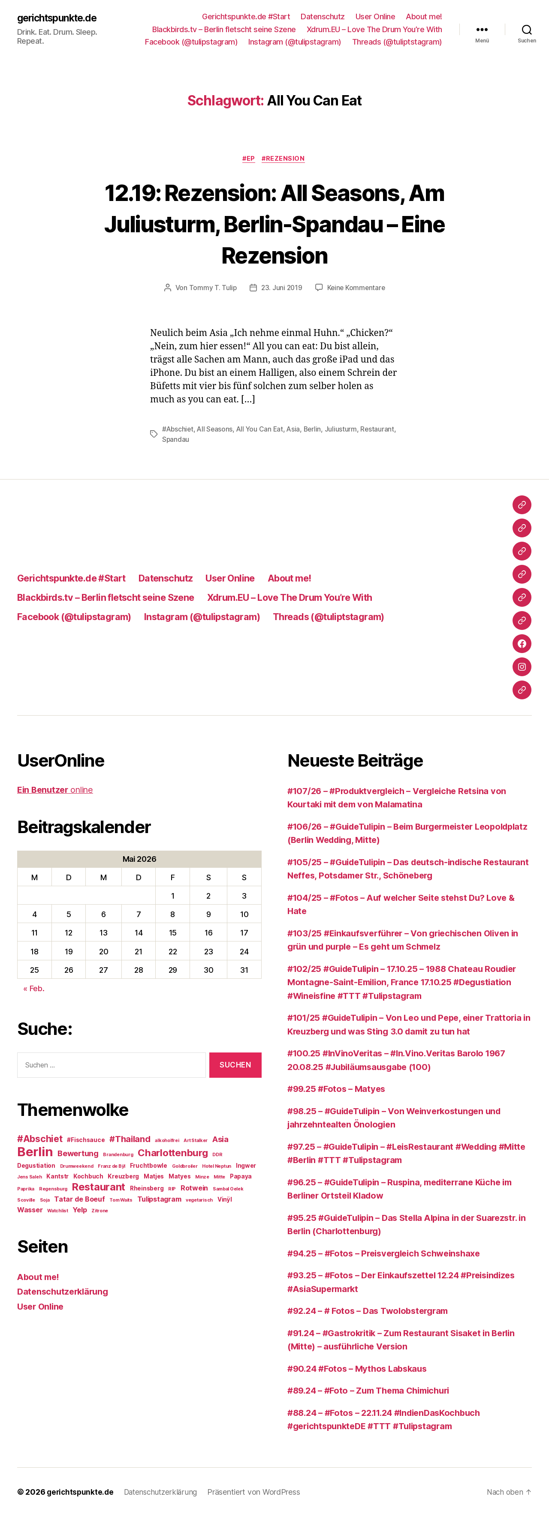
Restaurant (179, 440)
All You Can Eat (262, 430)
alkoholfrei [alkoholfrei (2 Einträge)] (167, 1141)
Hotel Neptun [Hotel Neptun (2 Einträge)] (216, 1166)
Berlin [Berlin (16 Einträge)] (35, 1152)
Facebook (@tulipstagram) (191, 41)
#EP (248, 159)
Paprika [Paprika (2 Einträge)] (25, 1189)
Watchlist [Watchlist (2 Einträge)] (57, 1211)
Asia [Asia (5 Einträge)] (220, 1139)
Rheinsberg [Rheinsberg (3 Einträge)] (146, 1188)
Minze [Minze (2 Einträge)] (202, 1177)
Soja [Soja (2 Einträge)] (45, 1200)
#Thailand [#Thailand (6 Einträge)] (130, 1139)
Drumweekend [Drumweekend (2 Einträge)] (77, 1166)
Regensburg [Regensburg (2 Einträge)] (53, 1189)
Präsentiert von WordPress (259, 1492)
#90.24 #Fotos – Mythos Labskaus (360, 1369)
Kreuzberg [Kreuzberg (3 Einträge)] (123, 1176)
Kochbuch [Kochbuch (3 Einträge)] (88, 1176)
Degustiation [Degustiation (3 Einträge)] (36, 1166)
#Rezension (286, 159)
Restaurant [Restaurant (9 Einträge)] (98, 1187)
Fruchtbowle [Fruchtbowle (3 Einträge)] (148, 1166)
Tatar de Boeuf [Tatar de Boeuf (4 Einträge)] (79, 1199)
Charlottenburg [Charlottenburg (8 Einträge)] (173, 1153)
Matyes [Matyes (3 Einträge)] (179, 1176)
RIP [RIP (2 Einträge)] (172, 1189)
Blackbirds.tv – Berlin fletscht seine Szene (224, 29)
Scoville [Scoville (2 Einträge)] (26, 1200)
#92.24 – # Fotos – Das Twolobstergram (372, 1311)
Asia (297, 430)
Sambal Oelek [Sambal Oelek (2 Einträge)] (228, 1189)
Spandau (213, 440)
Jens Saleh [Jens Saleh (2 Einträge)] (29, 1177)
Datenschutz (323, 16)
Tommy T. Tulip (211, 289)
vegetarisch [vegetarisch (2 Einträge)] (199, 1200)
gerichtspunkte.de (60, 18)
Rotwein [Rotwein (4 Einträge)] (194, 1188)
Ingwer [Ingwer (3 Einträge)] (246, 1166)
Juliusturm (345, 430)
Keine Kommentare (356, 289)
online (58, 790)
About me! (424, 16)
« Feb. (33, 989)
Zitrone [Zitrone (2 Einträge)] (99, 1211)
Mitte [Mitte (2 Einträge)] (219, 1177)
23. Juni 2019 (281, 289)
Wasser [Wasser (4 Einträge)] (29, 1210)
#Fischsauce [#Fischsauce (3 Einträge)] (86, 1140)
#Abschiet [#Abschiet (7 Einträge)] (40, 1139)
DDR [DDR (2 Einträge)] (217, 1155)
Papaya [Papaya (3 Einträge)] (241, 1176)
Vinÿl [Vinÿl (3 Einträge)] (224, 1199)
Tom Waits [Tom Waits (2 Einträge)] (121, 1200)
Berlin (316, 430)
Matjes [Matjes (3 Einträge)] (154, 1176)
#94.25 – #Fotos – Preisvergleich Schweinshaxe (390, 1254)
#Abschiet (178, 430)
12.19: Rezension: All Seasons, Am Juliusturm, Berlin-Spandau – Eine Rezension (274, 223)
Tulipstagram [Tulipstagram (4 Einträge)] (159, 1199)
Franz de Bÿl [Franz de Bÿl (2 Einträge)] (111, 1166)
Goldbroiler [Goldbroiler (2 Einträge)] (185, 1166)
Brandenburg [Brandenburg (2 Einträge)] (118, 1155)
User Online (375, 16)
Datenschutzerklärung (65, 1292)
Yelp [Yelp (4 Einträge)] (79, 1210)
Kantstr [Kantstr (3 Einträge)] (57, 1176)
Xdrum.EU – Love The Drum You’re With (374, 29)
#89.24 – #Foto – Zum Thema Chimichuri (374, 1391)
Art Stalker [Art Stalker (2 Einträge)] (196, 1141)
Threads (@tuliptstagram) (397, 41)
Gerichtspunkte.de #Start (246, 16)
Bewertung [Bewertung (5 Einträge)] (78, 1153)
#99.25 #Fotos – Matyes (338, 1089)
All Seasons (216, 430)
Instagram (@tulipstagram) (294, 41)
